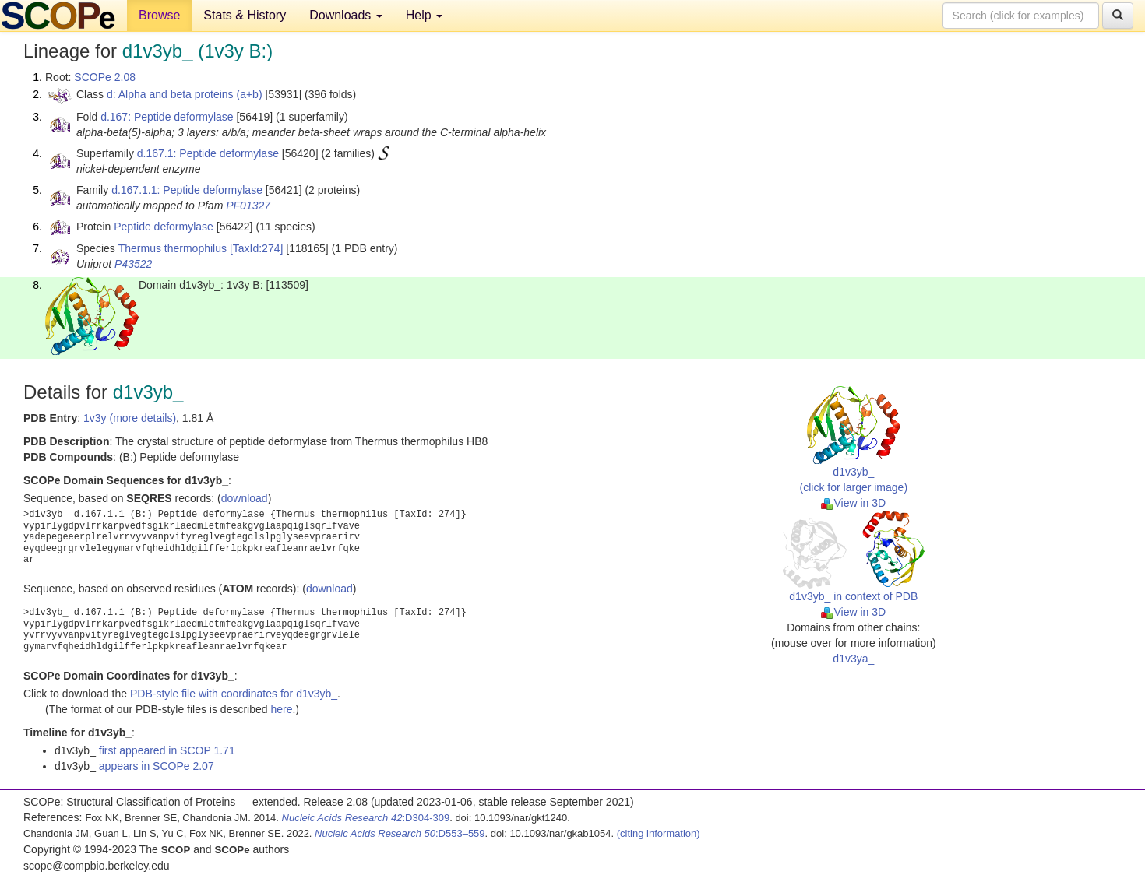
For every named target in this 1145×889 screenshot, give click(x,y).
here (281, 709)
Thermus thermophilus (172, 248)
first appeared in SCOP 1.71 (167, 750)
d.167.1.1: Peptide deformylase (186, 190)
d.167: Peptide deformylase (166, 117)
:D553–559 (400, 833)
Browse (159, 15)
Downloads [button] (345, 15)
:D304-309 (366, 818)
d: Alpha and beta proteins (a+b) (184, 94)
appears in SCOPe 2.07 (156, 766)
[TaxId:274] (257, 248)
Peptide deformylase (163, 226)
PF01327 (248, 205)
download (244, 498)
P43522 (133, 264)
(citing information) (658, 833)
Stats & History (244, 15)
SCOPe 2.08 (105, 77)
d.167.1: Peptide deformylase (208, 153)
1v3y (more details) (129, 418)
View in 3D (853, 503)
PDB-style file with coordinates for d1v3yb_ (233, 693)
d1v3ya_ (853, 658)
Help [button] (424, 15)
